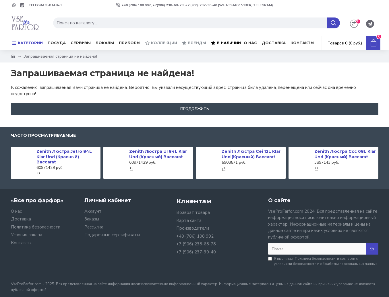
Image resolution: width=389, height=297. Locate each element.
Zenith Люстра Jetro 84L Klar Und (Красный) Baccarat (64, 156)
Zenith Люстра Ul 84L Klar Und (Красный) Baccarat (158, 154)
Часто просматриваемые (43, 135)
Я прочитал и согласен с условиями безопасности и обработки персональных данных (322, 261)
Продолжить (194, 109)
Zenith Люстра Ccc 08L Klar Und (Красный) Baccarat (345, 154)
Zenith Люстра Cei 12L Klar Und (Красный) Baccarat (251, 154)
